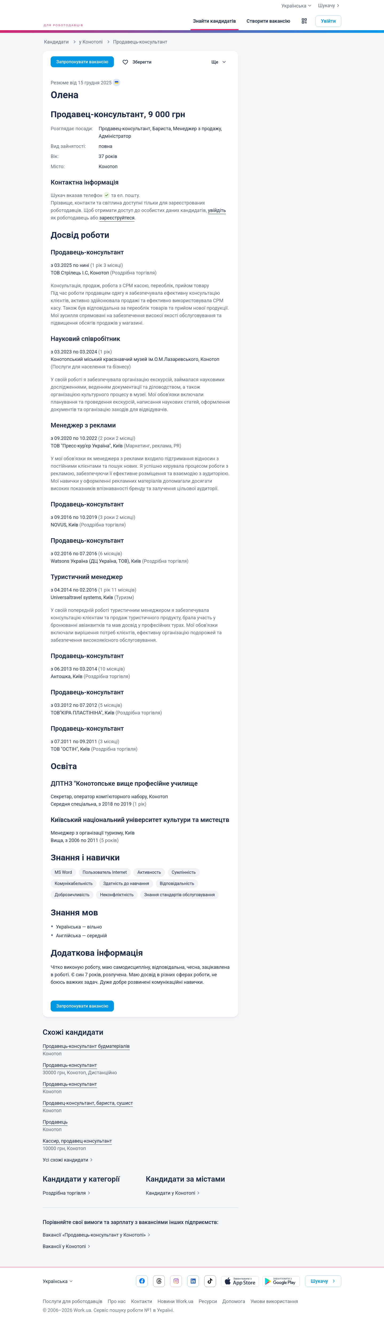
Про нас (117, 1301)
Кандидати (174, 1194)
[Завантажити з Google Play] (281, 1281)
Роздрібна (67, 1194)
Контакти (141, 1301)
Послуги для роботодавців (72, 1301)
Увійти (328, 21)
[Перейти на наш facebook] (142, 1281)
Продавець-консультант (70, 1066)
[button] (304, 21)
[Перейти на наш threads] (159, 1281)
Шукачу (329, 5)
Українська (58, 1281)
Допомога (233, 1301)
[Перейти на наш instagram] (176, 1281)
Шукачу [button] (324, 1281)
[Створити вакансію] (268, 21)
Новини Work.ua (175, 1301)
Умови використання (274, 1301)
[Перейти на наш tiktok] (210, 1281)
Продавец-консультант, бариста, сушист (88, 1104)
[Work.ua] (63, 21)
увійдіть (217, 210)
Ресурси (208, 1301)
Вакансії (67, 1247)
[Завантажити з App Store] (240, 1281)
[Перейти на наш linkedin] (193, 1281)
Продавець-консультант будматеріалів (86, 1047)
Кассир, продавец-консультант (77, 1141)
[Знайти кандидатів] (214, 21)
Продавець (55, 1123)
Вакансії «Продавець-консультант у (97, 1235)
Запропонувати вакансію (84, 62)
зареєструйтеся (116, 218)
